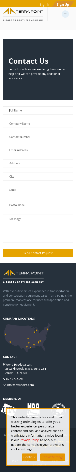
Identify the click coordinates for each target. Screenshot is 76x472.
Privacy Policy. (29, 440)
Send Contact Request (38, 253)
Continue (30, 457)
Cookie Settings (52, 457)
